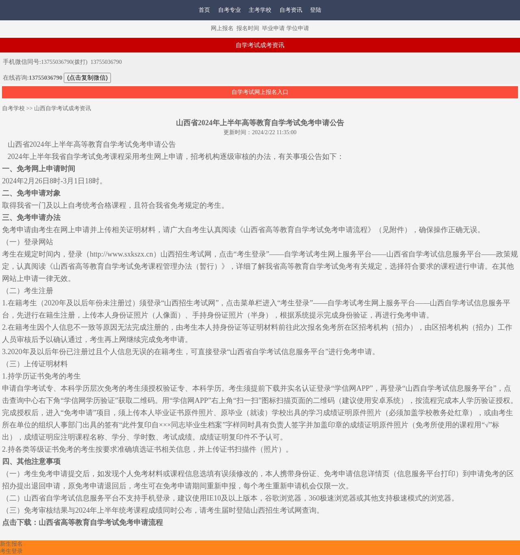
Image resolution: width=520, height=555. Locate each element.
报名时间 (247, 28)
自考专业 (229, 10)
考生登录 (11, 551)
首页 (204, 10)
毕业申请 (273, 28)
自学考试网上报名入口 (260, 92)
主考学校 (260, 10)
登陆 (315, 10)
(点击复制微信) (87, 77)
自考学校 (13, 108)
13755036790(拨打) (64, 62)
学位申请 (297, 28)
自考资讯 (291, 10)
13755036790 (106, 62)
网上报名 (222, 28)
